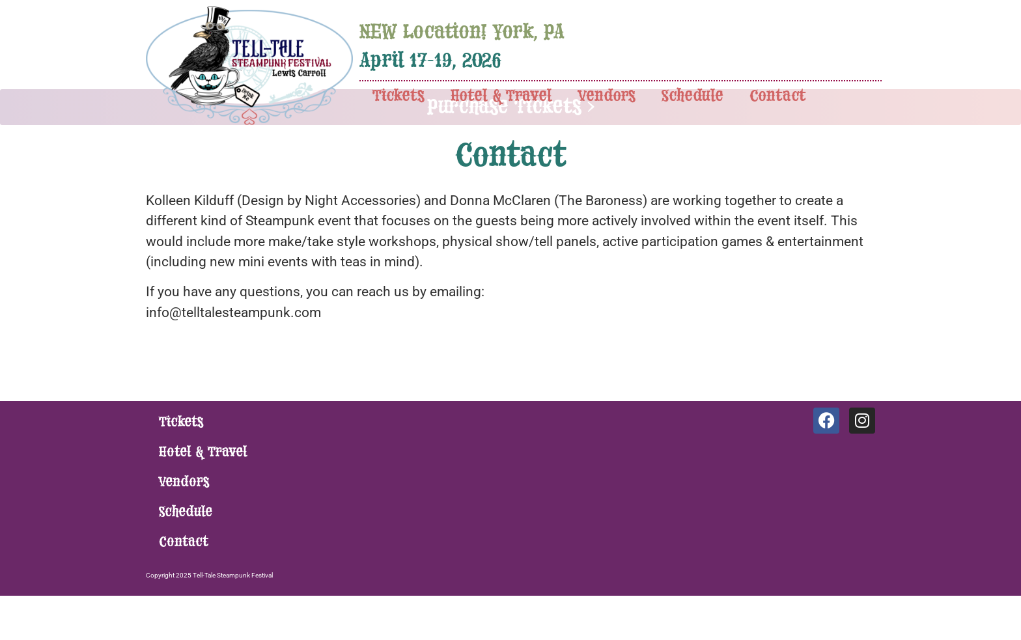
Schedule (692, 96)
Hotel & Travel (501, 96)
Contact (777, 96)
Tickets (398, 96)
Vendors (607, 96)
